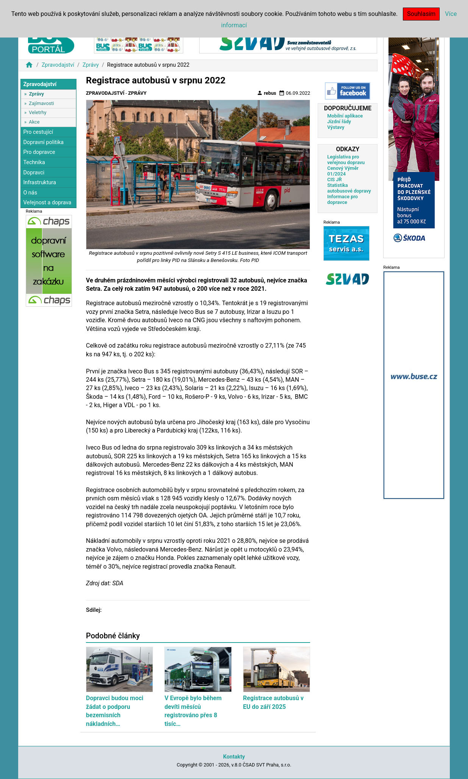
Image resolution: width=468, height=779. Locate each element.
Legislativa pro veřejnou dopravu (346, 159)
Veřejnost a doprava (47, 202)
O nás (30, 193)
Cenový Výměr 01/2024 (343, 171)
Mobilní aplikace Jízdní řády (345, 118)
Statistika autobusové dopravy (349, 188)
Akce (34, 122)
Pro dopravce (39, 152)
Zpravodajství (58, 65)
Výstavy (335, 127)
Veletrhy (37, 112)
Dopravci (33, 172)
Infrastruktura (39, 182)
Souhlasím (421, 13)
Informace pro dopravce (342, 199)
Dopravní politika (43, 142)
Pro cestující (38, 132)
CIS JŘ (334, 179)
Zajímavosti (41, 103)
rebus (266, 93)
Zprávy (91, 65)
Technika (34, 162)
